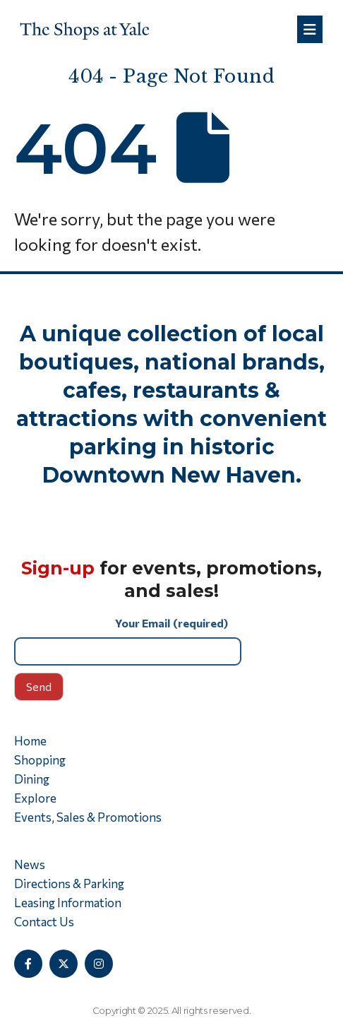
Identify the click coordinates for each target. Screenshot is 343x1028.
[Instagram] (99, 964)
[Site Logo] (84, 29)
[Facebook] (28, 964)
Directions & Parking (69, 883)
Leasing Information (67, 902)
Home (30, 740)
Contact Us (44, 921)
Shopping (40, 759)
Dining (31, 779)
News (29, 864)
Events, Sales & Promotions (88, 817)
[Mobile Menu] (310, 29)
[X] (63, 964)
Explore (35, 798)
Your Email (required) (171, 640)
